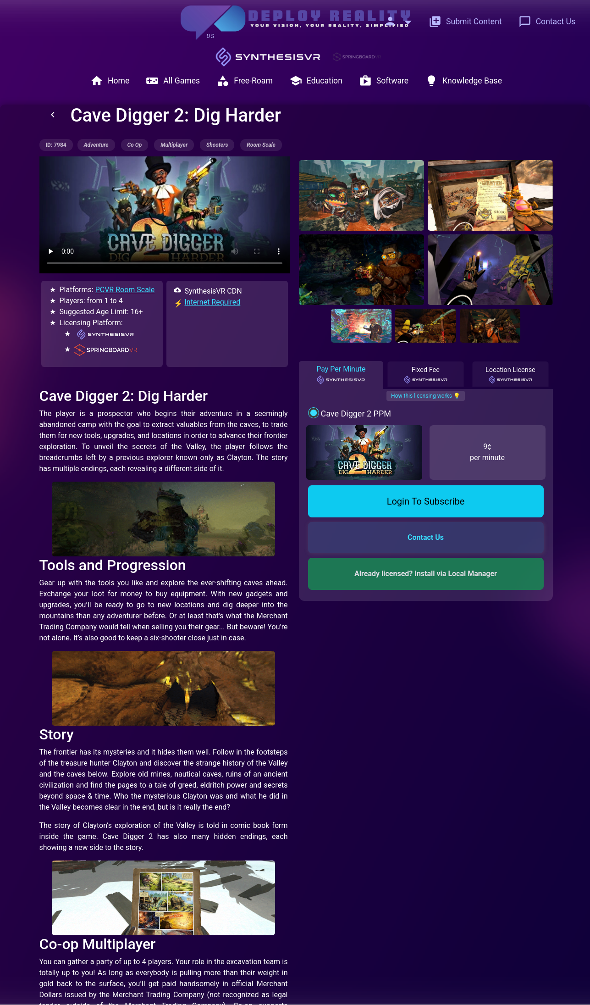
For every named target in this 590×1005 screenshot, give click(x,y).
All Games (173, 80)
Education (315, 80)
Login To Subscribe (426, 501)
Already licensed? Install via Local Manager (425, 573)
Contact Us (546, 21)
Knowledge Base (463, 80)
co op (134, 145)
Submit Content (465, 21)
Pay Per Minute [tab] (340, 375)
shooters (217, 145)
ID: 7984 (56, 145)
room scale (261, 145)
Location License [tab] (510, 375)
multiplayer (173, 145)
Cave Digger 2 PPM (355, 413)
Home (109, 80)
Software (383, 80)
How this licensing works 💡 (425, 396)
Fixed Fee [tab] (426, 375)
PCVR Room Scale (125, 289)
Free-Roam (244, 80)
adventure (96, 145)
